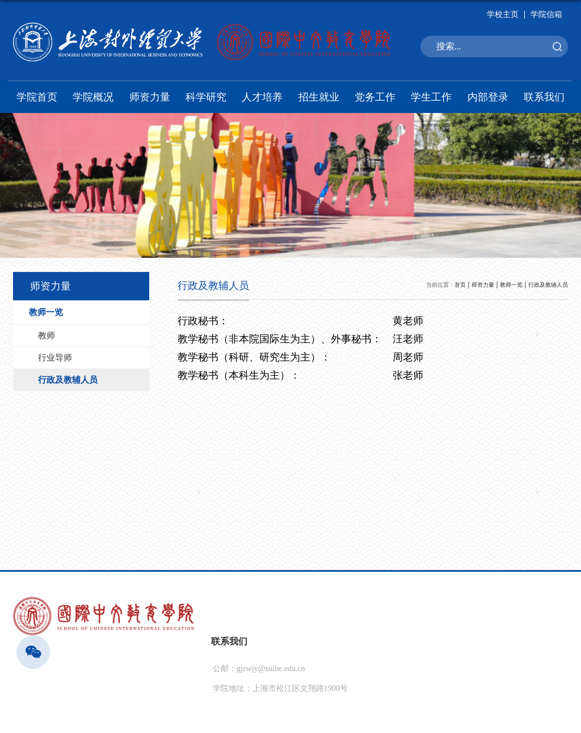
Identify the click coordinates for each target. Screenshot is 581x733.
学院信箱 (546, 14)
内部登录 (488, 97)
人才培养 (262, 97)
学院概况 (93, 97)
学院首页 (36, 97)
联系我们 (544, 97)
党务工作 (375, 97)
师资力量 (149, 97)
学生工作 (431, 97)
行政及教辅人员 (548, 285)
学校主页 (503, 14)
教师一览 (511, 285)
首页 (460, 285)
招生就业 (318, 97)
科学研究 (206, 97)
